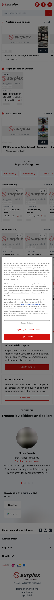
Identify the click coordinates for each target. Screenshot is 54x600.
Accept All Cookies (27, 337)
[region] (27, 300)
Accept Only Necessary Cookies (27, 330)
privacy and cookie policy (30, 304)
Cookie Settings (27, 323)
